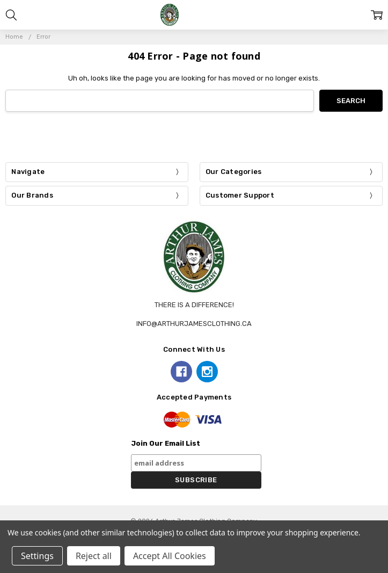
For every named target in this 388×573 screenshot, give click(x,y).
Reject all (94, 556)
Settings (37, 556)
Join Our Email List (165, 443)
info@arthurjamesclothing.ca (194, 324)
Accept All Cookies (169, 556)
